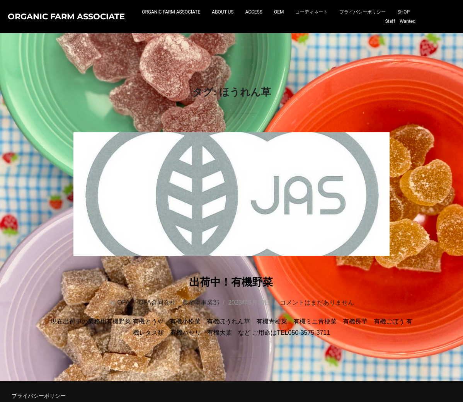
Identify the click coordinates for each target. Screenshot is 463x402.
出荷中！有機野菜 (231, 314)
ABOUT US (246, 20)
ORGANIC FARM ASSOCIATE (195, 20)
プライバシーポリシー (386, 20)
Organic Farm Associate (50, 25)
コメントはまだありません (317, 335)
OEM (303, 20)
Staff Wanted (400, 29)
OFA (123, 335)
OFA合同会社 (157, 335)
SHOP (367, 29)
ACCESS (277, 20)
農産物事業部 (200, 335)
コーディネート (335, 20)
